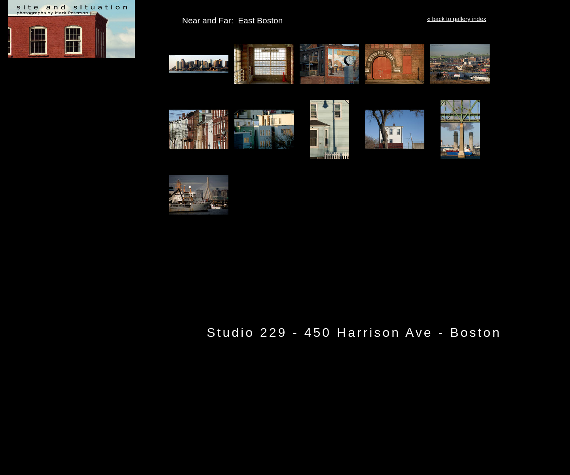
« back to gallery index (456, 18)
